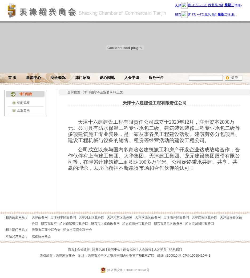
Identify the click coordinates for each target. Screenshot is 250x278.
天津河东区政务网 (119, 217)
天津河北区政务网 (91, 217)
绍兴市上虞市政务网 (105, 223)
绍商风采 (23, 103)
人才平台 (160, 249)
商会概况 (58, 78)
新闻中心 (33, 78)
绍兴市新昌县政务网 (168, 223)
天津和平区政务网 (63, 217)
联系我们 (175, 249)
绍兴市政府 (49, 223)
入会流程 (145, 249)
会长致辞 (83, 249)
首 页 (12, 78)
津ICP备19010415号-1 (194, 255)
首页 (71, 249)
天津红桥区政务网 (204, 217)
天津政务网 (40, 217)
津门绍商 (82, 78)
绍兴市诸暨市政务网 (73, 223)
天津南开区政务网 (176, 217)
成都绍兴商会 (41, 236)
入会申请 (131, 78)
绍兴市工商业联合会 (77, 230)
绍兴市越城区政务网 (199, 223)
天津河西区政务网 (148, 217)
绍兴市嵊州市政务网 (136, 223)
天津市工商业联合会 (46, 230)
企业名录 (23, 110)
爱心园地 (107, 78)
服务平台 (156, 78)
